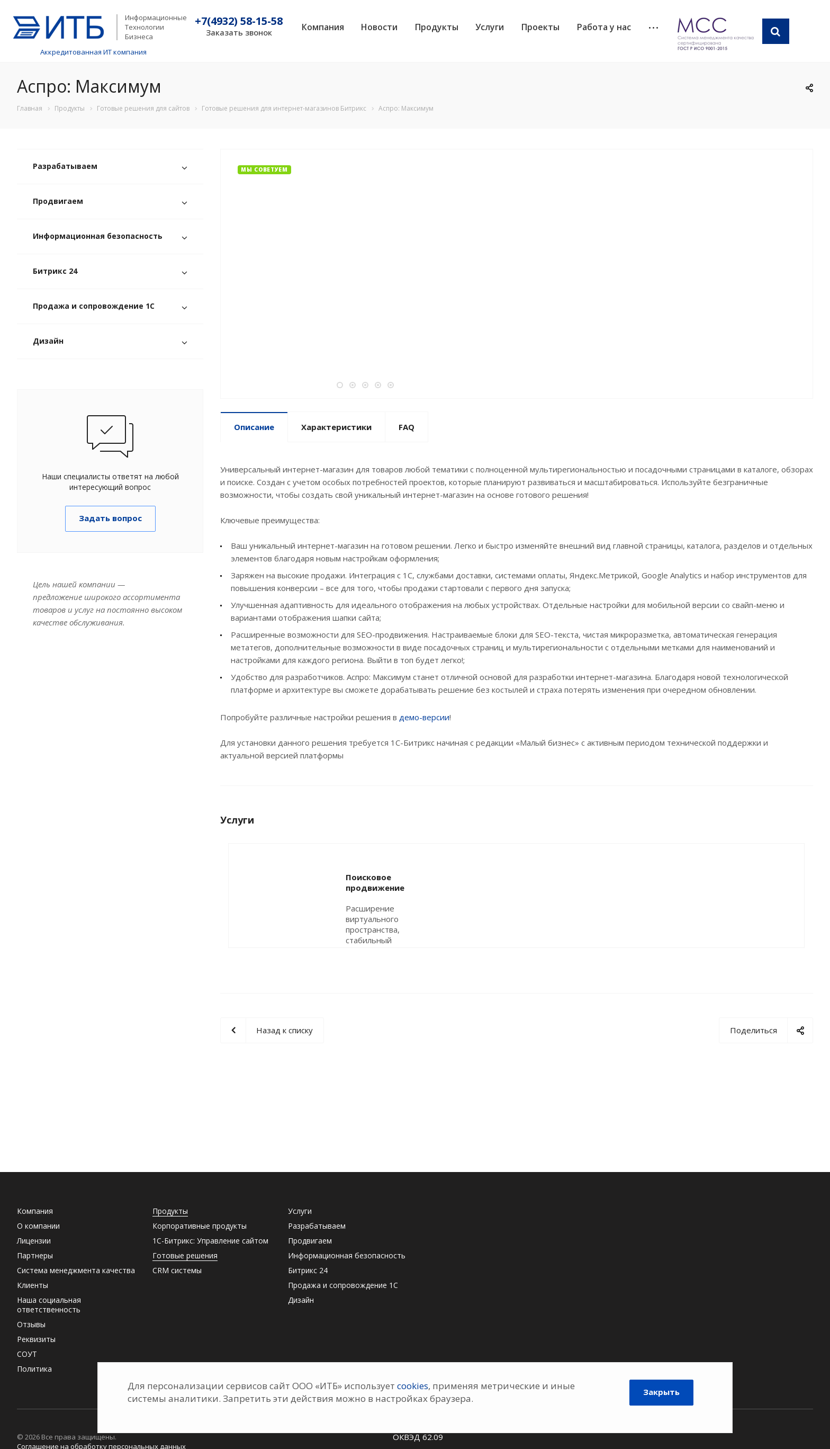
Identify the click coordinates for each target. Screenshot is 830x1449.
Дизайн (48, 341)
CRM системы (177, 1270)
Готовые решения (185, 1255)
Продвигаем (58, 201)
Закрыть (661, 1392)
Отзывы (31, 1324)
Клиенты (32, 1285)
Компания (323, 27)
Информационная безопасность (98, 236)
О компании (38, 1226)
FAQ (406, 427)
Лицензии (34, 1241)
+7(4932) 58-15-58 (239, 21)
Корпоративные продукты (199, 1226)
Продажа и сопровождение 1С (94, 306)
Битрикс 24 (55, 271)
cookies (412, 1386)
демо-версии (424, 717)
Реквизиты (36, 1339)
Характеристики (336, 427)
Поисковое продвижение (399, 877)
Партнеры (35, 1255)
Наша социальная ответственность (49, 1304)
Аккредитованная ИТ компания (93, 52)
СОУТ (27, 1354)
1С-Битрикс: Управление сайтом (210, 1241)
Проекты (540, 27)
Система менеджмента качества (76, 1270)
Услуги (489, 27)
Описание (254, 427)
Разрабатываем (65, 166)
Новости (379, 27)
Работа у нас (604, 27)
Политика (34, 1369)
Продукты (436, 27)
